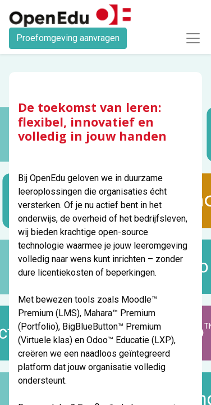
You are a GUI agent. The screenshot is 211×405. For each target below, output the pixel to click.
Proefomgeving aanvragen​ (68, 38)
